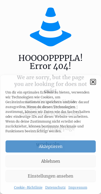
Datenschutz (55, 187)
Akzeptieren (50, 146)
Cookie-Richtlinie (28, 187)
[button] (93, 82)
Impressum (77, 187)
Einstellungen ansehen (50, 176)
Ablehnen (50, 161)
